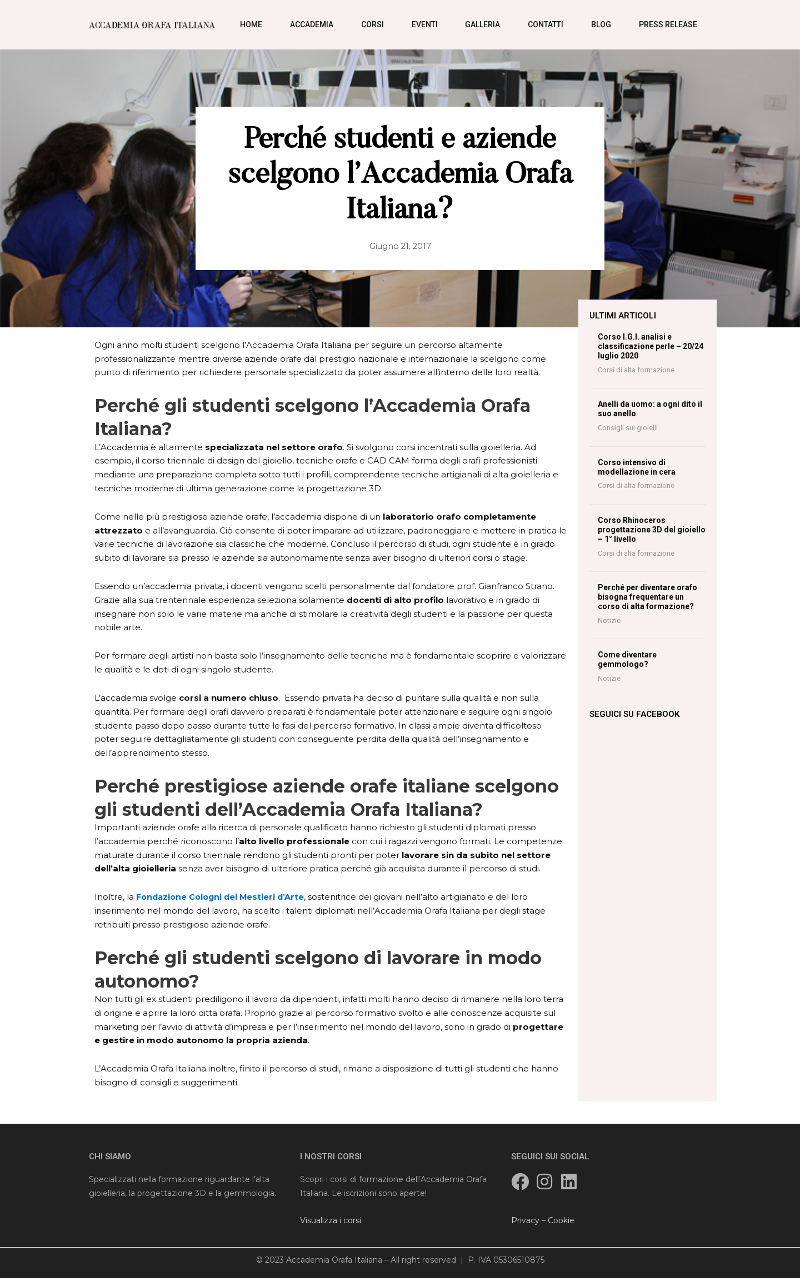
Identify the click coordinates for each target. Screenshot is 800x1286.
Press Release (668, 24)
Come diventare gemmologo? (627, 659)
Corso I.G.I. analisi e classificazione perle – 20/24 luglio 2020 (650, 346)
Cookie (561, 1220)
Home (251, 24)
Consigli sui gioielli (628, 427)
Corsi (372, 24)
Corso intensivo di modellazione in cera (637, 467)
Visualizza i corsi (330, 1220)
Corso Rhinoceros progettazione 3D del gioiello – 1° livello (652, 530)
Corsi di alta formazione (636, 370)
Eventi (425, 24)
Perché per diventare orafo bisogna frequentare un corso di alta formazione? (647, 597)
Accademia (311, 24)
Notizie (609, 620)
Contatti (545, 24)
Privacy (525, 1220)
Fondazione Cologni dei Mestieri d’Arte (223, 896)
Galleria (482, 24)
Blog (601, 24)
